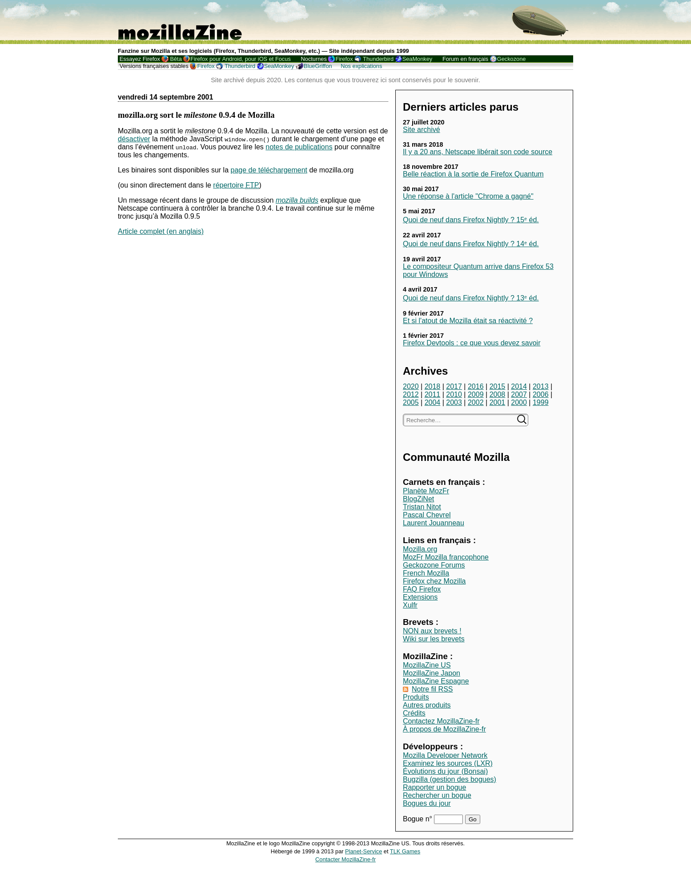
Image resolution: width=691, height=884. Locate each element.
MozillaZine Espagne (436, 681)
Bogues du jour (427, 803)
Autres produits (427, 705)
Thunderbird (378, 59)
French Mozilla (426, 573)
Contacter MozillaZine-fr (345, 859)
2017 (454, 386)
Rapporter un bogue (434, 787)
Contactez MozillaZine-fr (441, 721)
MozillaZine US (427, 665)
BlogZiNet (418, 499)
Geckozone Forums (434, 565)
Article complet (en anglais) (161, 231)
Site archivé (421, 129)
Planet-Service (363, 851)
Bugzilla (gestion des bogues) (449, 779)
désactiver (134, 139)
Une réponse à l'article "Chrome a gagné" (468, 196)
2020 (411, 386)
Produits (416, 697)
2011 (433, 394)
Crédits (414, 713)
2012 (411, 394)
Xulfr (410, 605)
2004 (433, 402)
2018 (433, 386)
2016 (476, 386)
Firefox (344, 59)
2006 (541, 394)
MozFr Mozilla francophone (446, 557)
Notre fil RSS (432, 689)
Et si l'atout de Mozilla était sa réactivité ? (468, 320)
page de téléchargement (268, 170)
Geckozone (511, 59)
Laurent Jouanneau (433, 523)
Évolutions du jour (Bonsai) (445, 771)
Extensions (420, 597)
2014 (519, 386)
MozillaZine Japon (431, 673)
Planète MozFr (426, 491)
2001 (498, 402)
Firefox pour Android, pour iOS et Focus (240, 59)
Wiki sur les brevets (434, 639)
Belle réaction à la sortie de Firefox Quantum (473, 174)
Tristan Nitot (422, 507)
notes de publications (298, 147)
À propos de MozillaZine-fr (444, 729)
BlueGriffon (318, 66)
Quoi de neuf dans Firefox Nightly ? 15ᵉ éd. (471, 220)
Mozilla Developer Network (445, 755)
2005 (411, 402)
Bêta (175, 59)
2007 (519, 394)
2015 (498, 386)
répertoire (236, 185)
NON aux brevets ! (432, 631)
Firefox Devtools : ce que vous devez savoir (471, 343)
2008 (498, 394)
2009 (476, 394)
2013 (541, 386)
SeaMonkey (417, 59)
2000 (519, 402)
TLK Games (405, 851)
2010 (454, 394)
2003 (454, 402)
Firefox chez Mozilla (434, 581)
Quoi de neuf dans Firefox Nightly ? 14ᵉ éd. (471, 244)
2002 (476, 402)
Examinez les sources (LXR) (448, 763)
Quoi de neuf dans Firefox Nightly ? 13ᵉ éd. (471, 298)
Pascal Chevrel (427, 515)
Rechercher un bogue (437, 795)
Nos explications (361, 66)
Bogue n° (418, 819)
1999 (541, 402)
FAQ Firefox (422, 589)
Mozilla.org (420, 549)
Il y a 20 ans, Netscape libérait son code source (477, 152)
